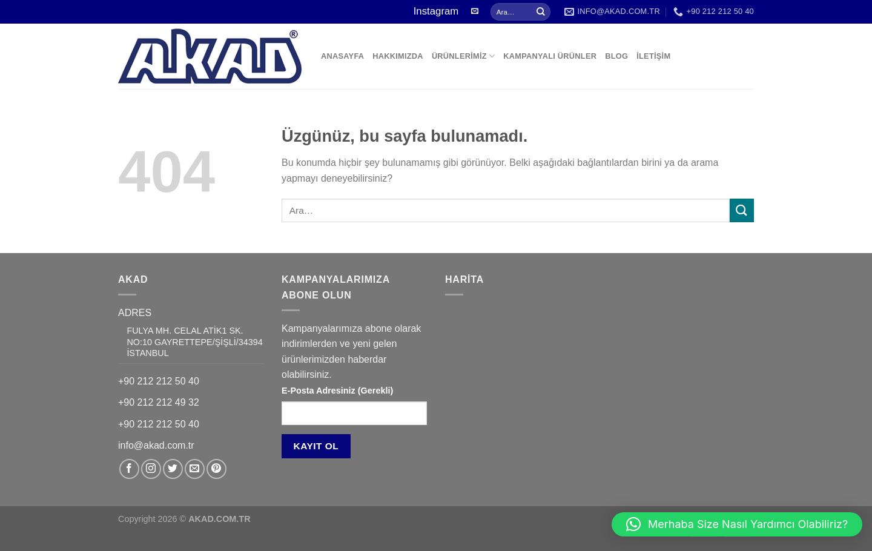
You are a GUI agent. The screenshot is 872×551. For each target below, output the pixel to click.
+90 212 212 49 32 (158, 402)
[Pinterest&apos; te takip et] (216, 469)
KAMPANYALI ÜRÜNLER (549, 56)
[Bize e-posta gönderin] (474, 11)
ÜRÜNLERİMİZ (463, 56)
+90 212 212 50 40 (158, 381)
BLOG (616, 56)
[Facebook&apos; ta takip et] (129, 469)
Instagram (436, 11)
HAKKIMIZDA (397, 56)
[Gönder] (541, 12)
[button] (737, 524)
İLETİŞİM (653, 56)
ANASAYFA (342, 56)
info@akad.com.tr (156, 445)
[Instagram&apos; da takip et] (151, 469)
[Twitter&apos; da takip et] (173, 469)
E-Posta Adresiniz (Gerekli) (337, 390)
